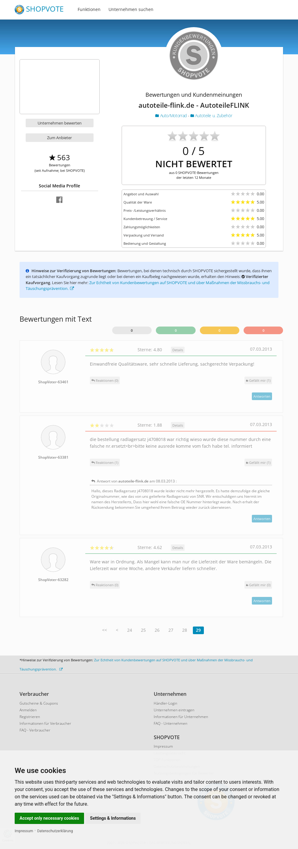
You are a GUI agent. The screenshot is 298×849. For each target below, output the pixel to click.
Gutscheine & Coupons (39, 703)
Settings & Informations (113, 818)
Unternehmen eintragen (174, 710)
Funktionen (89, 9)
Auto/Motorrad (171, 115)
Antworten (261, 396)
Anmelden (28, 710)
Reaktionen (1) (104, 462)
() (258, 380)
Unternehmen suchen (131, 9)
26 (157, 630)
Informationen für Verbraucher (45, 723)
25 (143, 630)
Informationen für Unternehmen (181, 716)
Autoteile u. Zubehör (211, 115)
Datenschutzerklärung (55, 831)
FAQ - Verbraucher (35, 730)
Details (177, 350)
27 (170, 630)
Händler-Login (165, 703)
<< (104, 630)
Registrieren (30, 716)
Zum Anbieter (59, 137)
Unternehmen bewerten (60, 123)
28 (184, 630)
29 (198, 630)
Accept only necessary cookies (49, 818)
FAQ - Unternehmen (170, 723)
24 (129, 630)
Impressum (24, 831)
